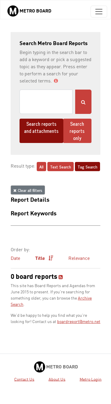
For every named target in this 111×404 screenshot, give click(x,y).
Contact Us (24, 379)
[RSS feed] (61, 277)
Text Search (60, 166)
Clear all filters (27, 190)
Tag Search (87, 166)
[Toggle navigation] (99, 12)
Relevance (79, 258)
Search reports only (77, 131)
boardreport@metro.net (78, 322)
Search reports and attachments (41, 127)
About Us (57, 379)
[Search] (46, 102)
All (41, 166)
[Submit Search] (83, 102)
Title (44, 258)
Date (15, 258)
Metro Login (91, 379)
